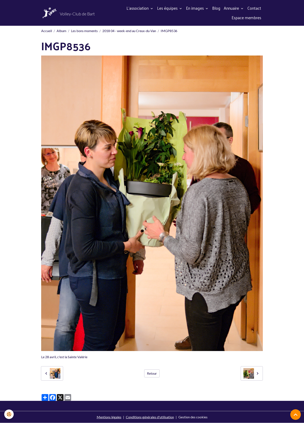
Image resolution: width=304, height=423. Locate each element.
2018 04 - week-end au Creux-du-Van (129, 31)
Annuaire (232, 8)
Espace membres (246, 17)
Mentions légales (109, 417)
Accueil (46, 31)
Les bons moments (84, 31)
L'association (138, 8)
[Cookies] (9, 414)
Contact (254, 8)
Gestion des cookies (193, 417)
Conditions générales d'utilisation (150, 417)
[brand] (67, 12)
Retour (152, 373)
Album (61, 31)
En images (195, 8)
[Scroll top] (295, 414)
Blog (216, 8)
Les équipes (168, 8)
